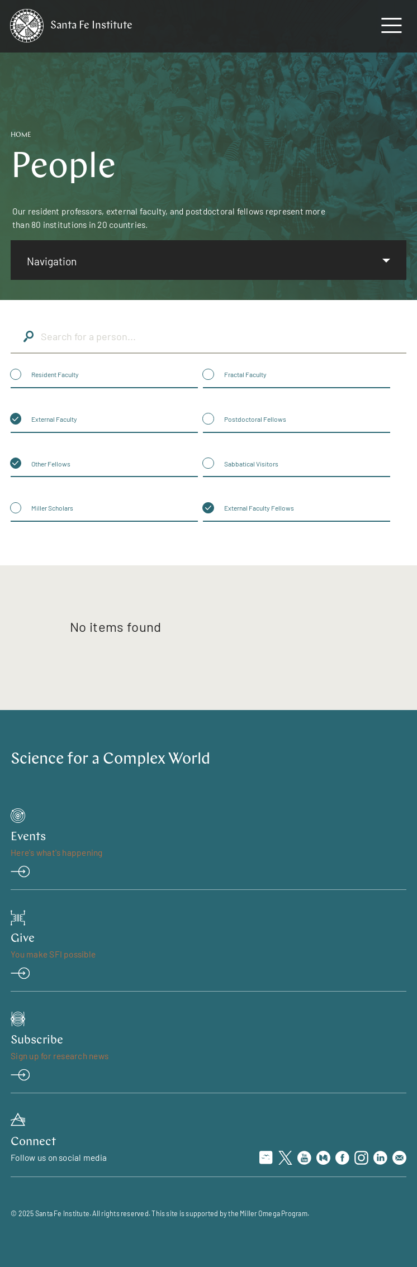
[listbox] (208, 260)
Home (21, 135)
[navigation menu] (391, 28)
